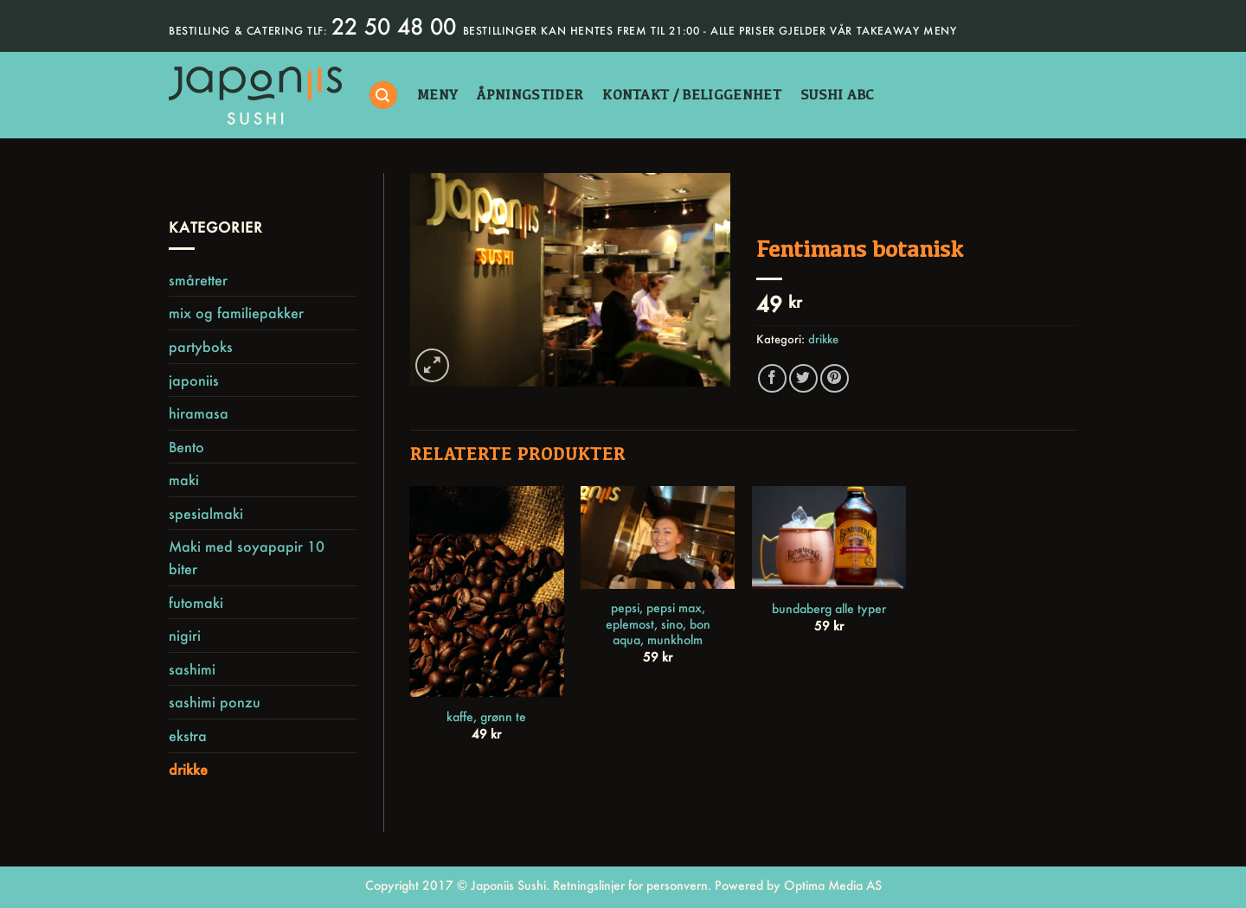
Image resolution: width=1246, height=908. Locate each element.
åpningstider (530, 94)
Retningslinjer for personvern (630, 885)
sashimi (192, 669)
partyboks (201, 346)
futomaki (196, 602)
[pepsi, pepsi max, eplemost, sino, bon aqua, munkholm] (658, 537)
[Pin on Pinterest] (834, 378)
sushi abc (837, 94)
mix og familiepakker (236, 313)
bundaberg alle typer (829, 609)
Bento (186, 447)
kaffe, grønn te (486, 717)
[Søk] (383, 95)
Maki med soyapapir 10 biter (246, 557)
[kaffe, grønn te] (486, 591)
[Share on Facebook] (772, 378)
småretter (198, 280)
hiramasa (198, 413)
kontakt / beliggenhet (691, 94)
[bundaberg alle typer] (829, 537)
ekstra (188, 735)
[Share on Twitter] (803, 378)
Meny (437, 94)
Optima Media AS (833, 885)
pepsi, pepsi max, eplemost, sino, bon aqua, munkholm (658, 624)
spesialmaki (206, 513)
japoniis (194, 380)
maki (184, 479)
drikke (188, 769)
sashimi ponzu (214, 702)
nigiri (185, 635)
